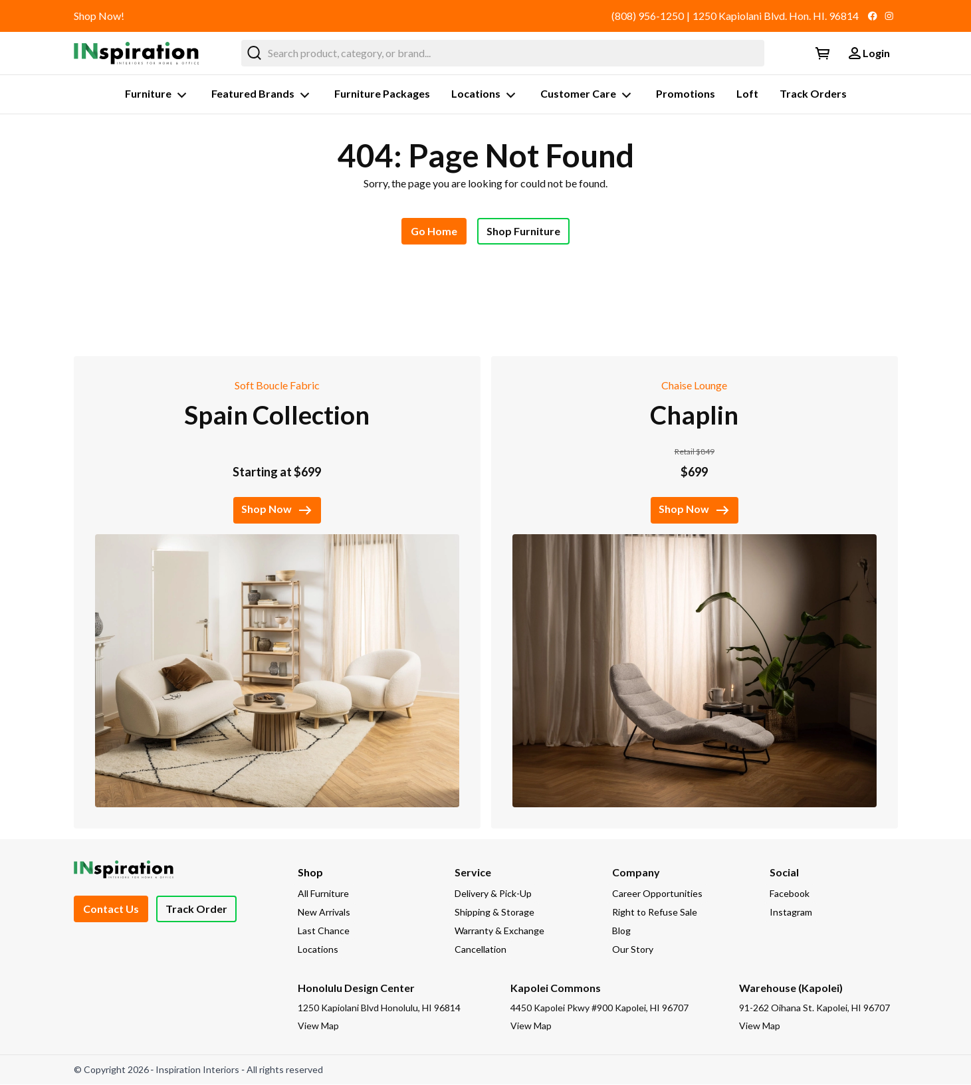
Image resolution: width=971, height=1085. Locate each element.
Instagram (791, 912)
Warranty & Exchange (499, 930)
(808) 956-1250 (647, 15)
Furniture (157, 95)
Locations (485, 95)
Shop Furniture (523, 231)
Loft (747, 93)
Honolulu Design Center (356, 987)
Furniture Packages (382, 93)
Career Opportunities (657, 893)
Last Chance (324, 930)
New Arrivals (324, 912)
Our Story (632, 949)
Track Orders (813, 93)
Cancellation (480, 949)
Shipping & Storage (494, 912)
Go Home (434, 231)
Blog (621, 930)
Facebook (789, 893)
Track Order (196, 908)
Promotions (685, 93)
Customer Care (587, 95)
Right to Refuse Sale (654, 912)
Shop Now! (99, 15)
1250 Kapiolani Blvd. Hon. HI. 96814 (776, 15)
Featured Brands (262, 95)
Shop (310, 872)
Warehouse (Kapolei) (791, 987)
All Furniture (323, 893)
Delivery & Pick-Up (493, 893)
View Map (318, 1025)
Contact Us (111, 908)
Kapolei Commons (555, 987)
